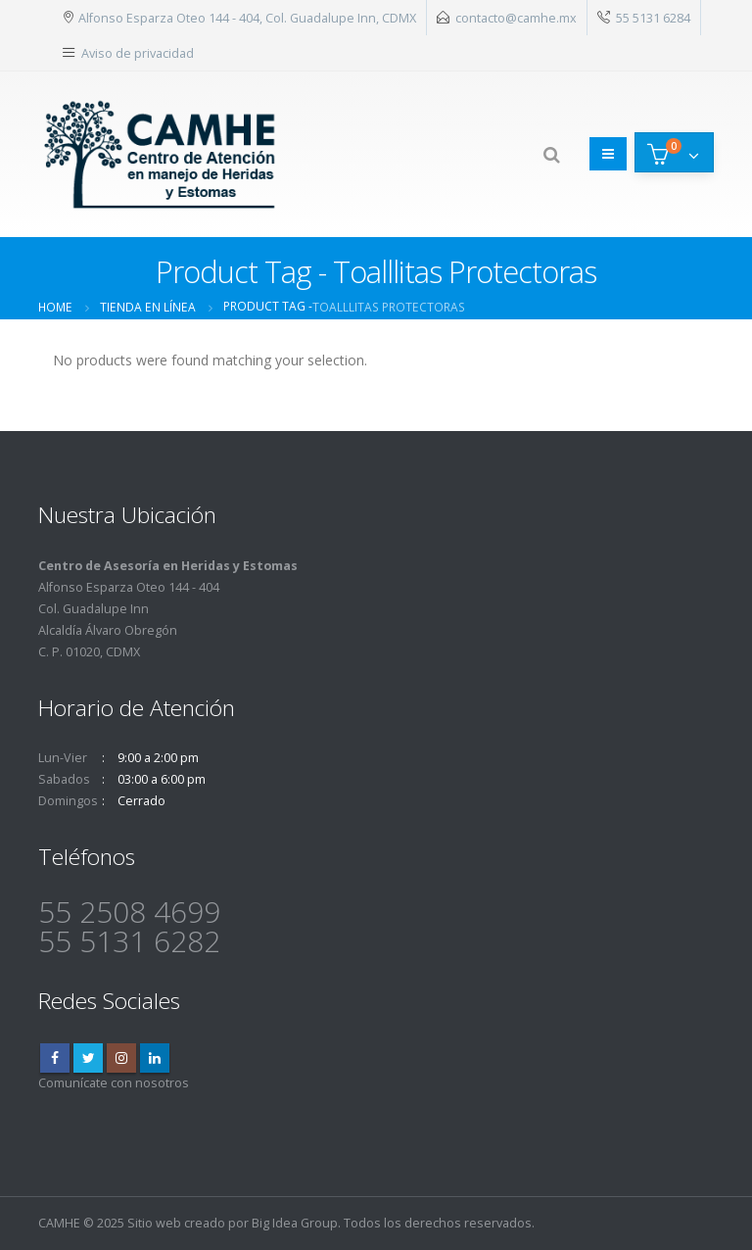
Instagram (121, 1058)
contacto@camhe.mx (516, 17)
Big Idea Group (295, 1223)
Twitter (88, 1058)
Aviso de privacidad (137, 53)
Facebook (55, 1058)
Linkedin (154, 1058)
